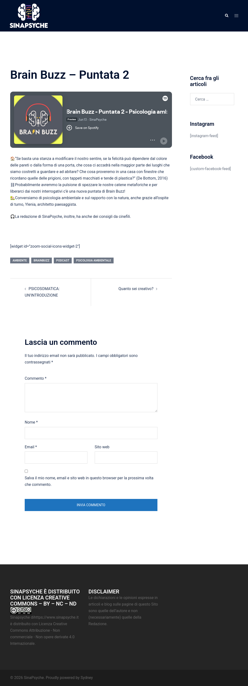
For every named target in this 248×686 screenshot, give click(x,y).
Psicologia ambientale (93, 260)
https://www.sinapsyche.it (56, 617)
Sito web (102, 447)
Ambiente (20, 260)
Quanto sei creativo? (135, 288)
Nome (31, 422)
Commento (35, 378)
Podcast (62, 260)
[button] (226, 16)
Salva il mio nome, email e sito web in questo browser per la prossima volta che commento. (89, 481)
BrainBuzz (41, 260)
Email (31, 447)
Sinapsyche (20, 617)
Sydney (87, 677)
